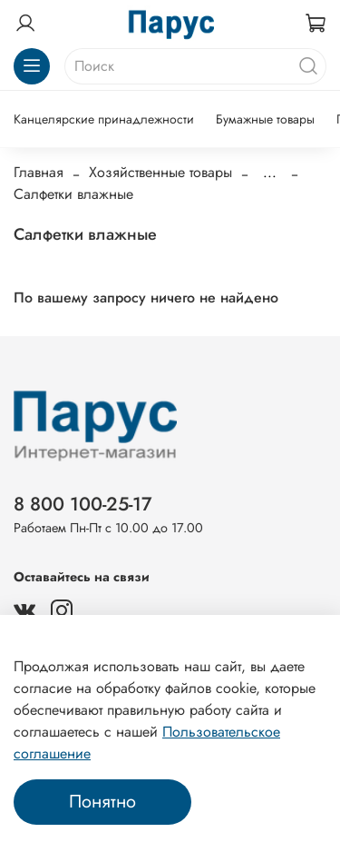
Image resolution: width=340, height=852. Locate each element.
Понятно (102, 801)
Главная (38, 172)
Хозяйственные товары (160, 172)
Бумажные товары (265, 119)
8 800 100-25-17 (83, 504)
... (270, 172)
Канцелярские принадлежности (104, 119)
